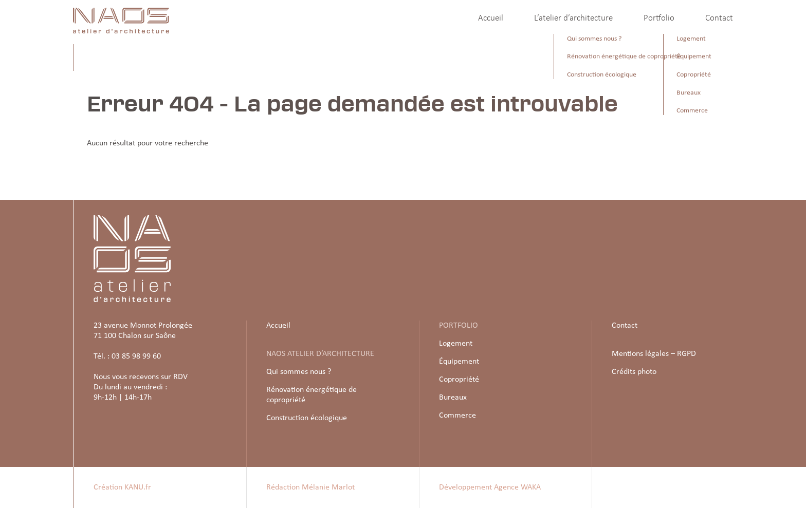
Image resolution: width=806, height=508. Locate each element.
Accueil (490, 18)
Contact (719, 18)
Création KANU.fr (122, 487)
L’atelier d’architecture (573, 18)
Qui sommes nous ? (298, 372)
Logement (455, 344)
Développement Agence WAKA (490, 487)
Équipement (459, 362)
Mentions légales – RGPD (654, 354)
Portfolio (659, 18)
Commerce (457, 415)
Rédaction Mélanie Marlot (310, 487)
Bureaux (453, 397)
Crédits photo (634, 372)
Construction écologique (306, 418)
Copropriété (459, 379)
